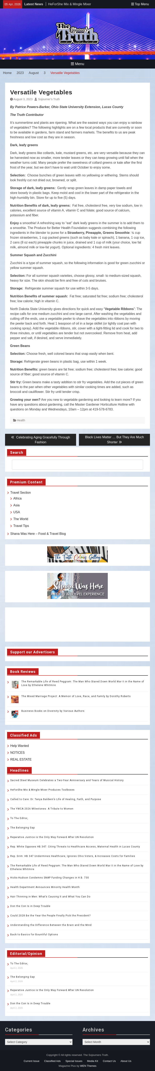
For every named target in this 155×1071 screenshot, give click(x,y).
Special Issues (73, 1061)
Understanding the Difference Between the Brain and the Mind (51, 925)
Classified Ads (52, 1061)
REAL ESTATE (21, 759)
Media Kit (92, 1061)
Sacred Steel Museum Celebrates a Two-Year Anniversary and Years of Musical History (67, 780)
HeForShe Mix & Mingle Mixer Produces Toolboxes (42, 789)
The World (20, 519)
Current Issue (31, 1061)
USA (16, 512)
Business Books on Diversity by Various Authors (53, 711)
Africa (17, 498)
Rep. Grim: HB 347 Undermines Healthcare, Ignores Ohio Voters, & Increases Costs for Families (72, 856)
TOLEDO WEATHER (77, 624)
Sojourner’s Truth (49, 99)
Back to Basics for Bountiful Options (34, 934)
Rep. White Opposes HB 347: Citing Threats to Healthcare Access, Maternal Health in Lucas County (75, 846)
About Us (125, 1061)
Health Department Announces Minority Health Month (45, 887)
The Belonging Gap (22, 827)
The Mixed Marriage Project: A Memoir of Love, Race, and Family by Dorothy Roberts (76, 696)
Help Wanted (19, 745)
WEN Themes (88, 1065)
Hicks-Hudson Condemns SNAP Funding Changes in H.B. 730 (49, 877)
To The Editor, (19, 818)
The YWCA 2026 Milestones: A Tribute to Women (41, 808)
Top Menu (140, 4)
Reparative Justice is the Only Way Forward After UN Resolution (52, 837)
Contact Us (109, 1061)
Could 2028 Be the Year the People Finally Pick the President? (50, 915)
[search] (73, 464)
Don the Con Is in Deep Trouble (30, 906)
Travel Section (20, 492)
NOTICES (17, 752)
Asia (16, 505)
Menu (77, 64)
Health (21, 420)
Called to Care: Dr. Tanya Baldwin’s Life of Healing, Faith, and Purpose (55, 799)
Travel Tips (21, 526)
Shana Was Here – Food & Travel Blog (38, 533)
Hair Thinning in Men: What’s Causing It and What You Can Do (50, 896)
